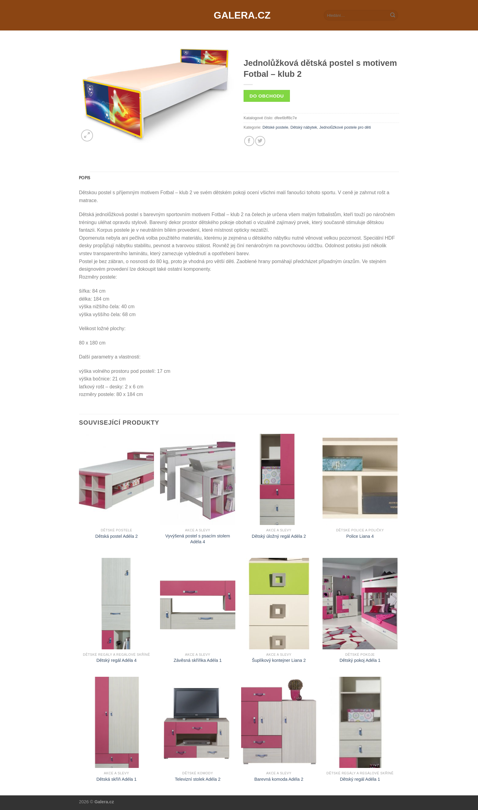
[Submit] (392, 15)
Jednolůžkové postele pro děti (345, 127)
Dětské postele (275, 127)
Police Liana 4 (360, 536)
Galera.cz (239, 15)
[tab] (84, 178)
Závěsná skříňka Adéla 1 (198, 660)
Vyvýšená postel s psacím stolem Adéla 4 (197, 538)
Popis (84, 177)
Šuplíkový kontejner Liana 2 (279, 660)
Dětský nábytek (304, 127)
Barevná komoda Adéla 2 (278, 779)
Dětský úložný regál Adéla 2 (279, 536)
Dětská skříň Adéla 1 (116, 779)
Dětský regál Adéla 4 (116, 660)
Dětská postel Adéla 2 (116, 536)
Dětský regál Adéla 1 (360, 779)
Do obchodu (267, 95)
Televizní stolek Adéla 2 (198, 779)
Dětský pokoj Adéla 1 (360, 660)
